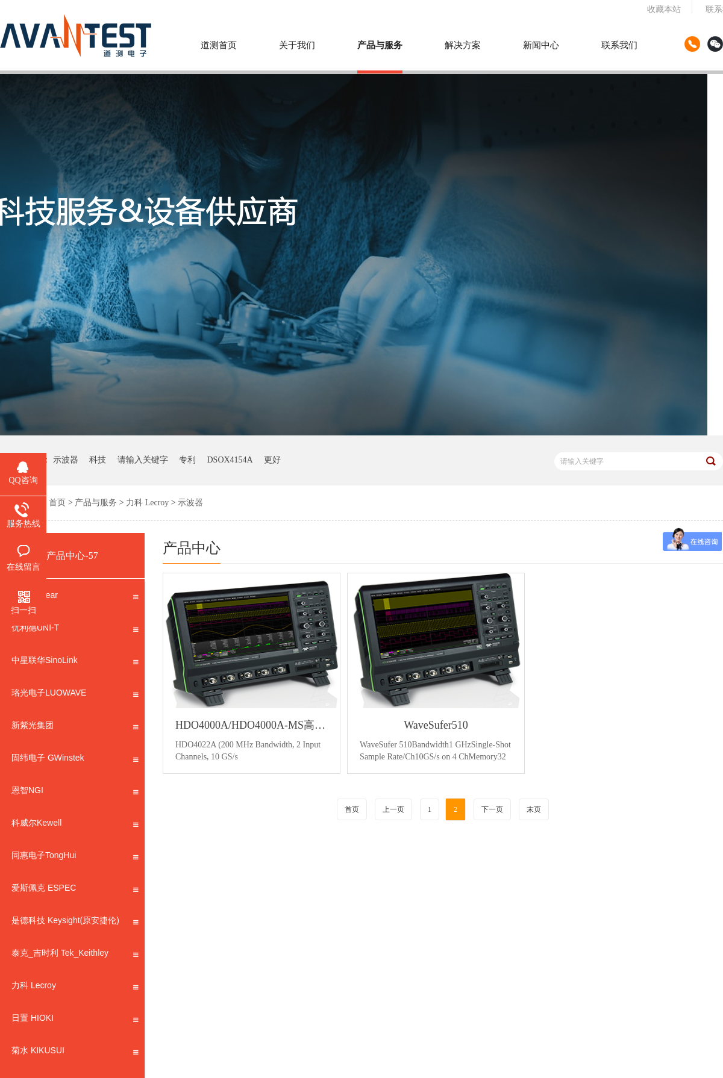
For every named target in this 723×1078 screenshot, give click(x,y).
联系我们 (619, 45)
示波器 (65, 459)
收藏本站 (664, 9)
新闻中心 (541, 45)
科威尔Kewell (75, 825)
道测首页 (219, 45)
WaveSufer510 (436, 725)
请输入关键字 (142, 459)
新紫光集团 (75, 727)
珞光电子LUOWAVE (75, 695)
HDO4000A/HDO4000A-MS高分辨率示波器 (251, 725)
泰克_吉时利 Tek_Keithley (75, 955)
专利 (187, 459)
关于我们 (297, 45)
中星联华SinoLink (75, 662)
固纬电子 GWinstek (75, 760)
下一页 (492, 809)
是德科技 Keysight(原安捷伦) (75, 922)
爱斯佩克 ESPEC (75, 890)
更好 (272, 459)
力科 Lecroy (147, 502)
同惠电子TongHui (75, 857)
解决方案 (463, 45)
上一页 (393, 809)
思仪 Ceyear (75, 597)
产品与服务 (379, 45)
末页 (534, 809)
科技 (97, 459)
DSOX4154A (230, 459)
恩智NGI (75, 792)
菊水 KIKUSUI (75, 1052)
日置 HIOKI (75, 1020)
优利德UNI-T (75, 630)
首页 (57, 502)
